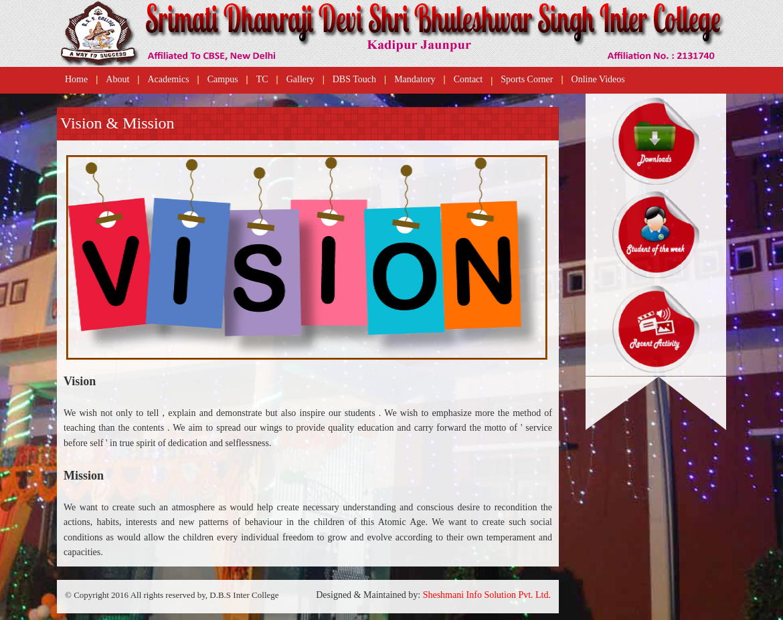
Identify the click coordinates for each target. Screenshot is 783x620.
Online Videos (598, 79)
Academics (168, 79)
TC (262, 79)
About (117, 79)
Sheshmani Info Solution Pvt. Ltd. (487, 595)
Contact (468, 79)
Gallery (300, 79)
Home (76, 79)
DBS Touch (354, 79)
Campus (222, 79)
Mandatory (414, 79)
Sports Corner (527, 79)
